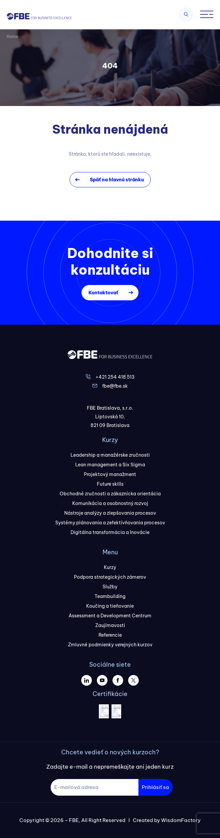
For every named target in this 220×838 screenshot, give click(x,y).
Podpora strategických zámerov (110, 577)
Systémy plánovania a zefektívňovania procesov (110, 523)
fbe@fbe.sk (115, 386)
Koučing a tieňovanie (110, 606)
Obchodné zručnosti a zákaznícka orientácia (110, 494)
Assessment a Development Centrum (110, 616)
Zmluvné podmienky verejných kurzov (110, 645)
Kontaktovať (103, 293)
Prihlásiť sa (155, 787)
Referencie (110, 635)
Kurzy (110, 567)
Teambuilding (110, 596)
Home (12, 36)
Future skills (110, 484)
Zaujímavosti (110, 625)
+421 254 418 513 (115, 377)
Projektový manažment (110, 474)
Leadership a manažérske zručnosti (110, 455)
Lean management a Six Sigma (110, 465)
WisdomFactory (181, 820)
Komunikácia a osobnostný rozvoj (110, 503)
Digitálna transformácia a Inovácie (110, 532)
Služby (110, 587)
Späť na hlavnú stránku (117, 180)
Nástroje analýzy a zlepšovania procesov (110, 513)
